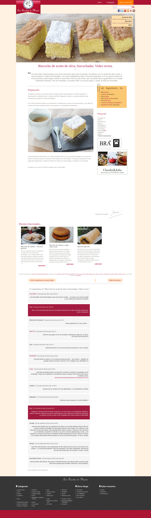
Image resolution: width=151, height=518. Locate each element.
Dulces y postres (51, 491)
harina (107, 92)
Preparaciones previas (22, 502)
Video (130, 25)
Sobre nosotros (104, 493)
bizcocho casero (61, 274)
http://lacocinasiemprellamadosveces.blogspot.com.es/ (71, 377)
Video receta (122, 274)
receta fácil (106, 274)
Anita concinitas (80, 495)
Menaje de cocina (66, 495)
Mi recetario (79, 489)
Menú (18, 498)
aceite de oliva (109, 98)
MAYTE (32, 331)
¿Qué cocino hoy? (125, 2)
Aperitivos (34, 489)
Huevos (64, 493)
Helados (49, 493)
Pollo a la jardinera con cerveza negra (42, 280)
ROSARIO (33, 356)
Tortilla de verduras (115, 280)
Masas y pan (50, 495)
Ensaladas (64, 491)
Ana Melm (33, 294)
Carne (18, 491)
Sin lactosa (64, 504)
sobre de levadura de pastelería (112, 102)
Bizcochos (128, 21)
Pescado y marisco (66, 498)
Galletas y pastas (36, 493)
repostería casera (114, 274)
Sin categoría (35, 504)
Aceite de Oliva (127, 17)
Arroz (48, 489)
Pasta (48, 498)
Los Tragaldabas (81, 493)
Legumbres (20, 495)
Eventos (19, 493)
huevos (104, 94)
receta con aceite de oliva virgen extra (85, 274)
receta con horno (99, 274)
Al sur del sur (80, 497)
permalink (78, 275)
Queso (33, 502)
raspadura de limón (107, 105)
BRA (104, 130)
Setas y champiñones (22, 504)
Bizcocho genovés (84, 246)
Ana (30, 307)
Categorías (110, 2)
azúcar (107, 96)
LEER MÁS (41, 265)
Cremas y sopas (36, 491)
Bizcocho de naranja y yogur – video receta (59, 246)
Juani (31, 369)
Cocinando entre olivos (82, 491)
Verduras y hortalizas (22, 505)
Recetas (103, 489)
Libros (33, 495)
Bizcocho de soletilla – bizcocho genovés (32, 247)
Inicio (100, 2)
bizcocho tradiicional (70, 274)
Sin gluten (49, 504)
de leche (108, 100)
